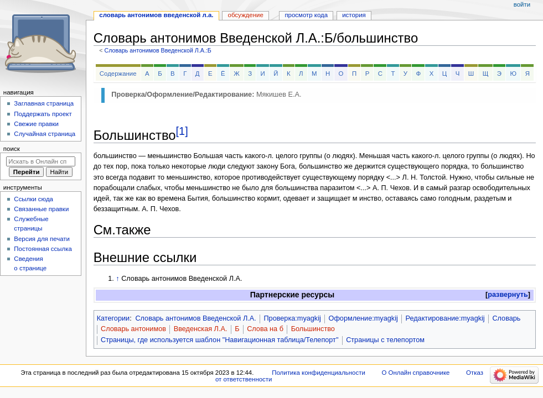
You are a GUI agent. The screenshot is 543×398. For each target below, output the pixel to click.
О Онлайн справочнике (415, 372)
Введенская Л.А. (200, 329)
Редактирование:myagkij (445, 318)
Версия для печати (42, 238)
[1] (182, 131)
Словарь (506, 318)
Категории (113, 318)
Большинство (313, 329)
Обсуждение (245, 15)
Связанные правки (41, 209)
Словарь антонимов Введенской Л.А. (195, 318)
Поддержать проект (42, 114)
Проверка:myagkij (291, 318)
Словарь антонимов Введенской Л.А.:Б (157, 50)
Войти (522, 4)
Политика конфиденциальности (318, 372)
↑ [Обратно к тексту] (117, 278)
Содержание (118, 73)
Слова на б (265, 329)
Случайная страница (44, 133)
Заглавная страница (44, 103)
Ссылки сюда (33, 199)
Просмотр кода (306, 15)
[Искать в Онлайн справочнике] (40, 161)
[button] (507, 295)
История (354, 15)
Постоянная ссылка (42, 248)
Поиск (11, 148)
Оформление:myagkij (363, 318)
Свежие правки (36, 124)
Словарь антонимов (133, 329)
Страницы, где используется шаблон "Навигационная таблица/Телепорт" (219, 340)
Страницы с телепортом (385, 340)
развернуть (508, 294)
